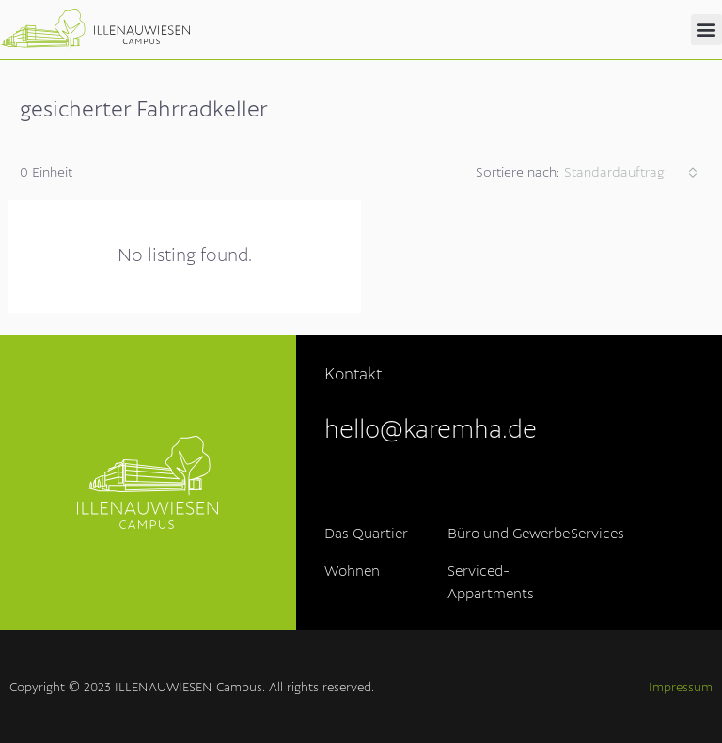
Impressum (681, 688)
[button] (706, 29)
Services (597, 534)
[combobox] (630, 173)
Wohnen (352, 572)
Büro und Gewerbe (508, 534)
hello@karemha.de (430, 430)
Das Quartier (366, 534)
